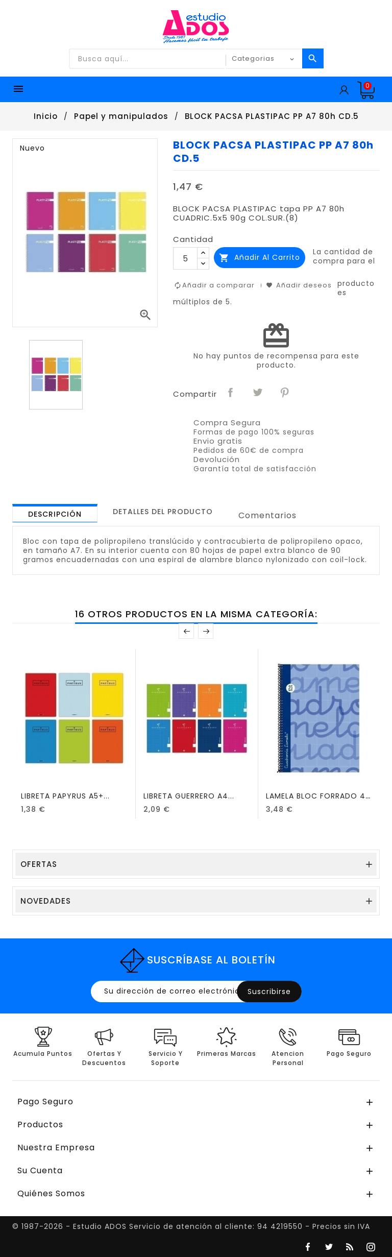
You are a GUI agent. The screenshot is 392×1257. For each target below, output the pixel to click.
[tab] (54, 513)
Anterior (186, 631)
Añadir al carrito (259, 257)
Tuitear (258, 393)
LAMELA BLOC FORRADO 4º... (320, 796)
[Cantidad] (185, 258)
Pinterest (285, 393)
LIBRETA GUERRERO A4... (188, 796)
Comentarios (267, 515)
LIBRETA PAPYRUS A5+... (65, 796)
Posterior (205, 631)
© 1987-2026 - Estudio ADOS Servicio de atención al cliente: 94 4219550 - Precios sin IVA (191, 1226)
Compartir (231, 393)
